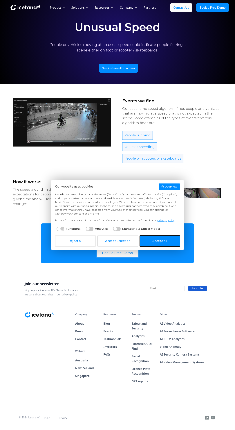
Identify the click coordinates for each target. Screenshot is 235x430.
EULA (47, 418)
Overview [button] (169, 186)
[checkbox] (68, 229)
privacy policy (69, 294)
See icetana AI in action (118, 68)
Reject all (75, 241)
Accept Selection (117, 241)
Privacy (63, 418)
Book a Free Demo (117, 256)
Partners (150, 8)
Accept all (159, 241)
